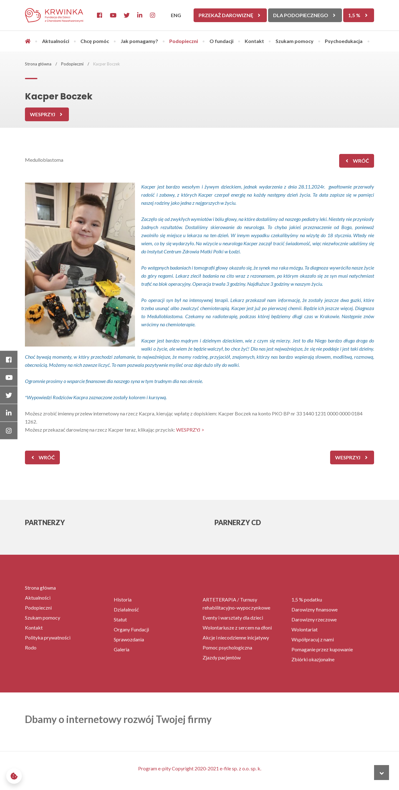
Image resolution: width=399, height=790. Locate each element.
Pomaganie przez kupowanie (322, 649)
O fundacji (221, 41)
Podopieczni (183, 41)
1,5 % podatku (306, 599)
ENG (176, 15)
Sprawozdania (129, 639)
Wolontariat (304, 629)
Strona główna (38, 63)
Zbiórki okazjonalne (312, 659)
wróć (361, 161)
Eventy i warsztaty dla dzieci (233, 617)
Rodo (30, 647)
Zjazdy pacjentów (222, 657)
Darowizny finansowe (314, 609)
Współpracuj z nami (312, 639)
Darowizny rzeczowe (314, 619)
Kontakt (254, 41)
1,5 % (354, 15)
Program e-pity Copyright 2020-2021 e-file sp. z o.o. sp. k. (199, 768)
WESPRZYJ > (190, 430)
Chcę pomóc (94, 41)
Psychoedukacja (344, 41)
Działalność (126, 609)
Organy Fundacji (131, 629)
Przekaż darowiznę (226, 15)
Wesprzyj (42, 114)
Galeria (121, 649)
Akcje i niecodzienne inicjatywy (236, 637)
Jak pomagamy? (139, 41)
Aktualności (55, 41)
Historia (123, 599)
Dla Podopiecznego (300, 15)
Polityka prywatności (47, 637)
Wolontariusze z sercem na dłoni (237, 627)
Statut (120, 619)
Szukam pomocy (295, 41)
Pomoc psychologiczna (227, 647)
